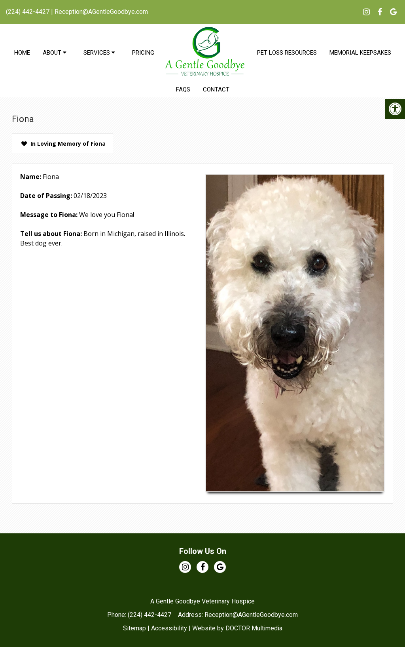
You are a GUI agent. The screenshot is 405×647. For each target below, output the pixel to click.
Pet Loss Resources (287, 52)
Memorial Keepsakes (360, 52)
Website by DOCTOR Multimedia (237, 628)
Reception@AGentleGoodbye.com (101, 11)
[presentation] (62, 143)
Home (22, 52)
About (52, 52)
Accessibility (169, 628)
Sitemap (134, 628)
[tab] (62, 143)
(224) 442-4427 (27, 11)
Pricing (143, 52)
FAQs (183, 89)
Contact (216, 89)
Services (96, 52)
